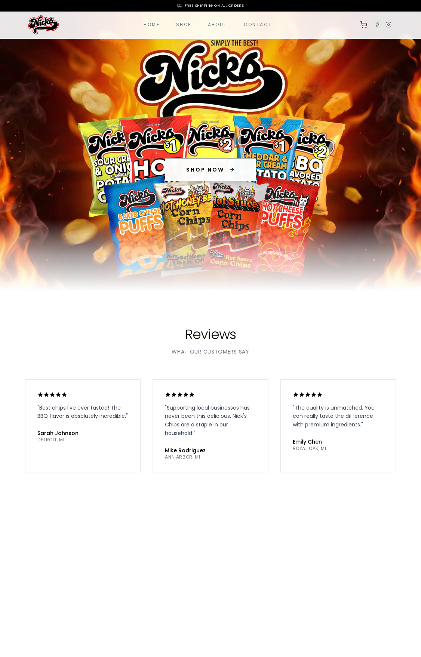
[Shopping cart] (364, 24)
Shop (183, 24)
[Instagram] (388, 24)
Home (152, 24)
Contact (258, 24)
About (217, 24)
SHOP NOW (210, 169)
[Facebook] (377, 24)
